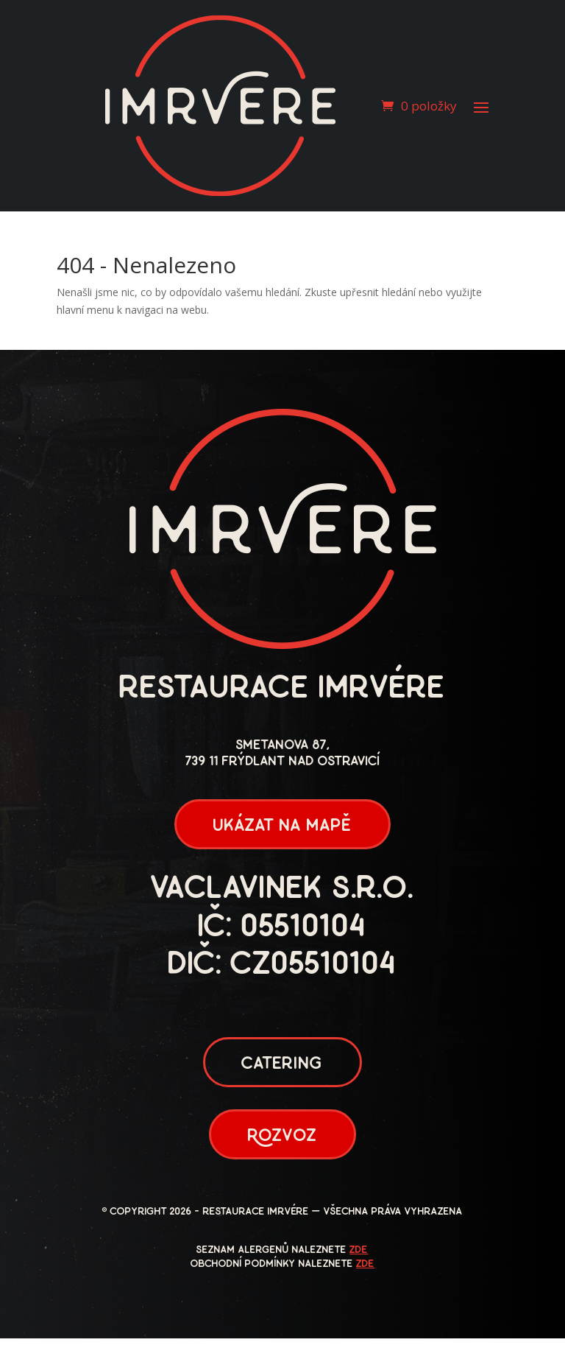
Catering (282, 1067)
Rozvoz (282, 1142)
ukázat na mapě (282, 827)
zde (358, 1257)
